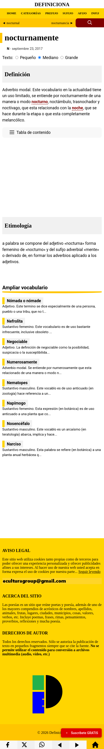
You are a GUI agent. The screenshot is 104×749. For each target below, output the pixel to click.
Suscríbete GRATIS (81, 733)
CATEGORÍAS (31, 13)
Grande (71, 57)
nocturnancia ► (62, 23)
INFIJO (96, 13)
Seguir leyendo (89, 572)
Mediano (50, 57)
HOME (11, 13)
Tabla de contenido (33, 132)
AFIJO (82, 13)
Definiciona (52, 4)
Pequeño (28, 57)
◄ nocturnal (10, 23)
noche (77, 108)
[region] (52, 176)
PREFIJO (51, 13)
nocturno (40, 101)
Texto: (7, 57)
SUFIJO (68, 13)
